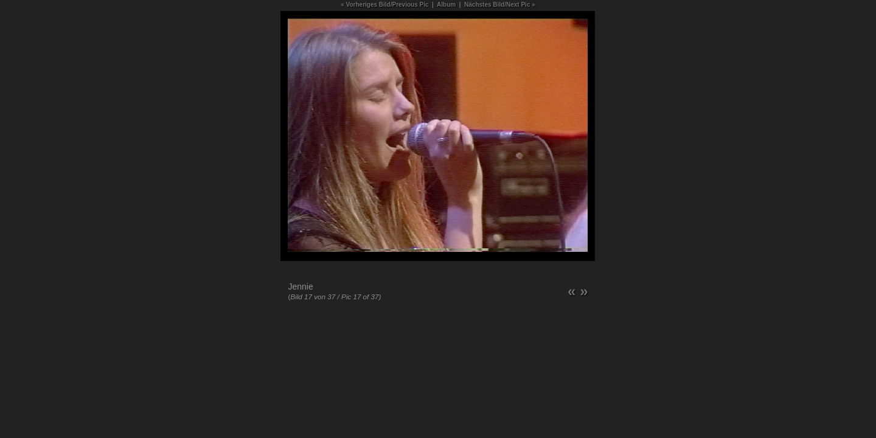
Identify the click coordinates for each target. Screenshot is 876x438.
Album (446, 4)
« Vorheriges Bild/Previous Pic (384, 4)
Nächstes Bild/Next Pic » (499, 4)
